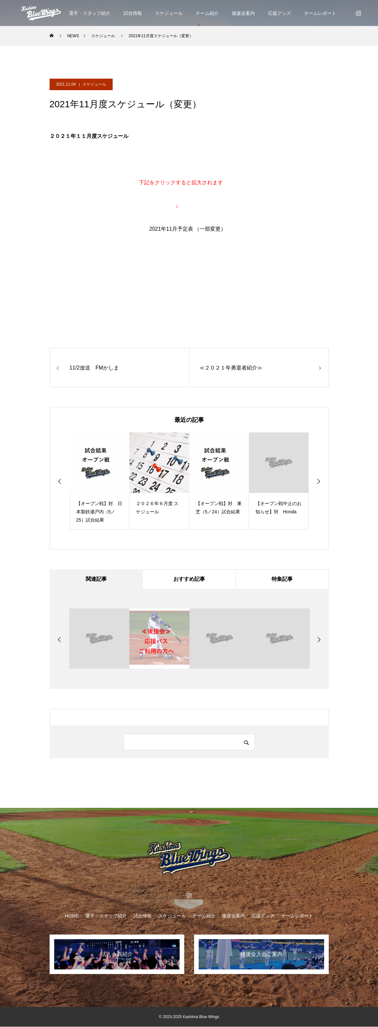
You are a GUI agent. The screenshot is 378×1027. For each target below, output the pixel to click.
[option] (99, 480)
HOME (72, 916)
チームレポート (320, 13)
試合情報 (132, 13)
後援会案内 (243, 13)
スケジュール (169, 13)
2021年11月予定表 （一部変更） (187, 229)
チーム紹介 (207, 13)
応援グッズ (279, 13)
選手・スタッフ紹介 (89, 13)
